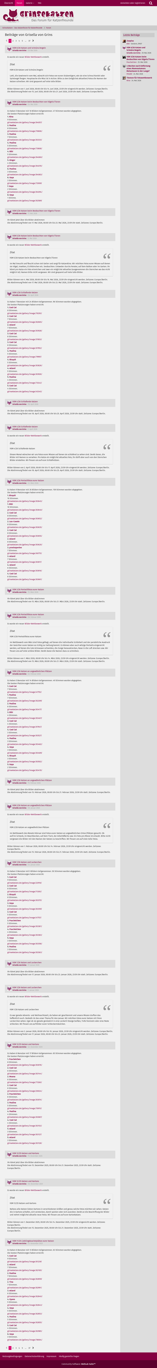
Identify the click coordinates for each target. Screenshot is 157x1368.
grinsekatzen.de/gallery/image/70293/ (24, 313)
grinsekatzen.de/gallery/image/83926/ (24, 374)
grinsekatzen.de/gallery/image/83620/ (24, 544)
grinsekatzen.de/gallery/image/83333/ (24, 140)
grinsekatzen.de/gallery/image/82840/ (24, 1296)
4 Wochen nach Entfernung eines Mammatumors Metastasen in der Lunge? (138, 68)
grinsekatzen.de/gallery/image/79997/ (24, 357)
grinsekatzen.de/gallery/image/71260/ (24, 1082)
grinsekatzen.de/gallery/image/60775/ (24, 553)
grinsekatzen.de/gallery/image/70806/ (24, 131)
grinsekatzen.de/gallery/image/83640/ (24, 510)
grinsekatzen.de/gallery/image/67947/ (24, 727)
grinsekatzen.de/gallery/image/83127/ (24, 1134)
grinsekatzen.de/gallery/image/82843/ (24, 1305)
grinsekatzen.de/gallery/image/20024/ (24, 1091)
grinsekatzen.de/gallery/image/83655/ (24, 536)
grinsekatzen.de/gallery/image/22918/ (24, 883)
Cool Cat (13, 307)
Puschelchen (15, 920)
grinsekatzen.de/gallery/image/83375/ (24, 900)
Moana (12, 1076)
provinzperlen (15, 547)
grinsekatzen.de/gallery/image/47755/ (24, 692)
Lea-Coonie (14, 521)
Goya (11, 177)
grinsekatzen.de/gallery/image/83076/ (24, 1065)
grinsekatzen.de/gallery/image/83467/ (24, 718)
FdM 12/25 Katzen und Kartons (26, 1044)
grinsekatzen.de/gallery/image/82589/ (24, 200)
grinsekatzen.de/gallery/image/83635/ (24, 527)
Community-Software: (78, 1364)
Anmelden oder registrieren (132, 3)
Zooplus (130, 41)
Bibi (11, 151)
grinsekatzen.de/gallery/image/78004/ (24, 1340)
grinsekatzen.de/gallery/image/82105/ (24, 1270)
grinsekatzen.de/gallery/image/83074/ (24, 1100)
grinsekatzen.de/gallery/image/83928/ (24, 331)
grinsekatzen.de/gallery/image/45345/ (24, 391)
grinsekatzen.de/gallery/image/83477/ (24, 709)
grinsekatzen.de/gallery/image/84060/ (25, 157)
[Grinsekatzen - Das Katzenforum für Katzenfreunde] (78, 15)
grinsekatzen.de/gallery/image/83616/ (24, 571)
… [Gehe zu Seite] (25, 41)
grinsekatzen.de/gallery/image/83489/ (24, 753)
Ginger (12, 160)
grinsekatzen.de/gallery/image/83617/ (24, 562)
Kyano (12, 1299)
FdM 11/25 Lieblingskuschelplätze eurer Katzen (33, 1241)
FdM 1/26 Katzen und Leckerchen (27, 862)
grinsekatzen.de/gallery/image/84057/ (24, 122)
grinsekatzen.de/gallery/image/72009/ (24, 183)
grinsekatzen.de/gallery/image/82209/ (24, 701)
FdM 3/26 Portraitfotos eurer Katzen (28, 480)
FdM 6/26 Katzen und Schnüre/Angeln (29, 48)
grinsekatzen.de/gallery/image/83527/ (24, 735)
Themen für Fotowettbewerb (139, 78)
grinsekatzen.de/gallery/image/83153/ (24, 1126)
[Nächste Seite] (33, 41)
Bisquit (12, 359)
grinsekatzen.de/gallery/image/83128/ (24, 1143)
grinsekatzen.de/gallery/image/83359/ (24, 909)
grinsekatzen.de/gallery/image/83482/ (24, 744)
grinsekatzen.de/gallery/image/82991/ (24, 1288)
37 (29, 41)
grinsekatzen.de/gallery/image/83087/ (24, 1117)
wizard (12, 325)
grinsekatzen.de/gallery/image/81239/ (24, 1261)
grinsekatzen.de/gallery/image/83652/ (24, 518)
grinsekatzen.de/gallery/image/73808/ (24, 148)
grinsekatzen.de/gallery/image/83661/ (24, 579)
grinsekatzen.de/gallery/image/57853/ (24, 339)
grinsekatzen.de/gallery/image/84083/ (24, 174)
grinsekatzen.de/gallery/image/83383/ (24, 935)
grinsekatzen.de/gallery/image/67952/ (24, 348)
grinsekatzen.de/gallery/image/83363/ (24, 952)
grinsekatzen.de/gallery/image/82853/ (24, 1314)
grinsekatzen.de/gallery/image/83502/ (24, 761)
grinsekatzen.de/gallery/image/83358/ (24, 944)
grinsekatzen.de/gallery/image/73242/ (24, 383)
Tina (11, 1282)
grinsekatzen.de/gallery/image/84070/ (24, 166)
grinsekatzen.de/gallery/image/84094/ (24, 192)
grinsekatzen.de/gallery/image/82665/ (24, 322)
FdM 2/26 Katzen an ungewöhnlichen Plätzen (32, 671)
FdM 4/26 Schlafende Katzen (25, 292)
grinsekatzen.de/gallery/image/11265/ (24, 891)
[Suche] (151, 3)
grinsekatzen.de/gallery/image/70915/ (24, 1108)
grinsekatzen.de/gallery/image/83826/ (24, 365)
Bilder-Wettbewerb (33, 57)
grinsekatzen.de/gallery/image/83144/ (24, 1073)
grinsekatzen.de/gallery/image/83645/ (24, 501)
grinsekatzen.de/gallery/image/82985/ (24, 1331)
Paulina (12, 125)
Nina (11, 117)
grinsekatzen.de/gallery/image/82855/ (24, 1322)
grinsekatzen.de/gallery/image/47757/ (24, 917)
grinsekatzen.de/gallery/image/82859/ (24, 1279)
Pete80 (129, 74)
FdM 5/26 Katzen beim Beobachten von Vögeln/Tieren (36, 102)
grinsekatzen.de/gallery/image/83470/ (24, 770)
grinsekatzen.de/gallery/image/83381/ (24, 926)
